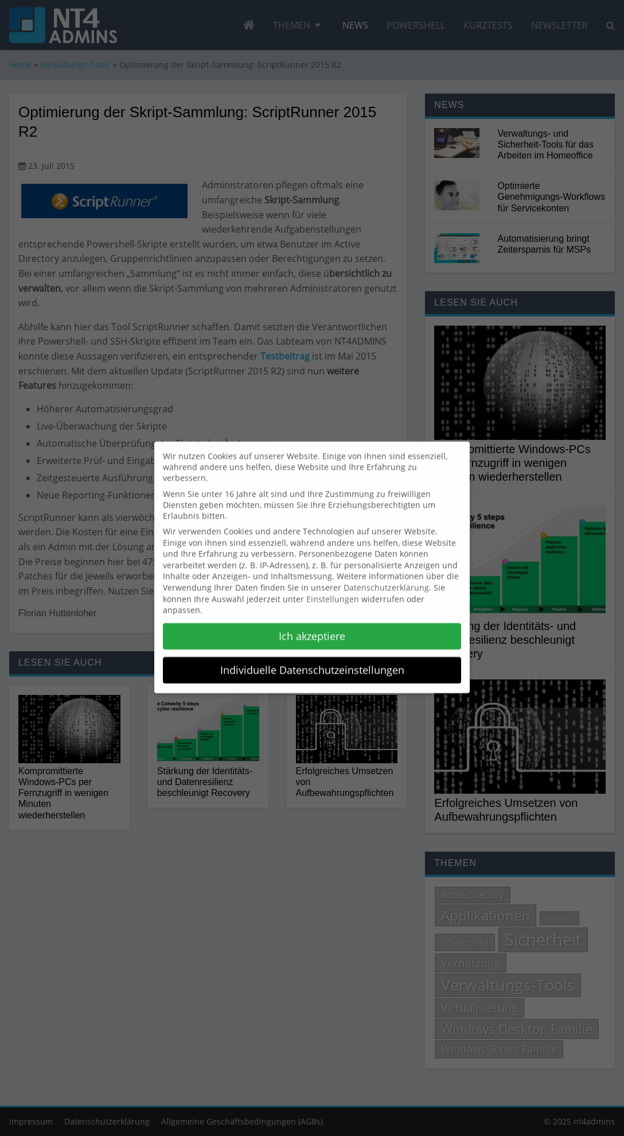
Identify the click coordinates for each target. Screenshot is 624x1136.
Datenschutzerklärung (386, 580)
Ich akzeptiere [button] (312, 629)
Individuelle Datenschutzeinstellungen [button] (312, 663)
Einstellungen (332, 591)
